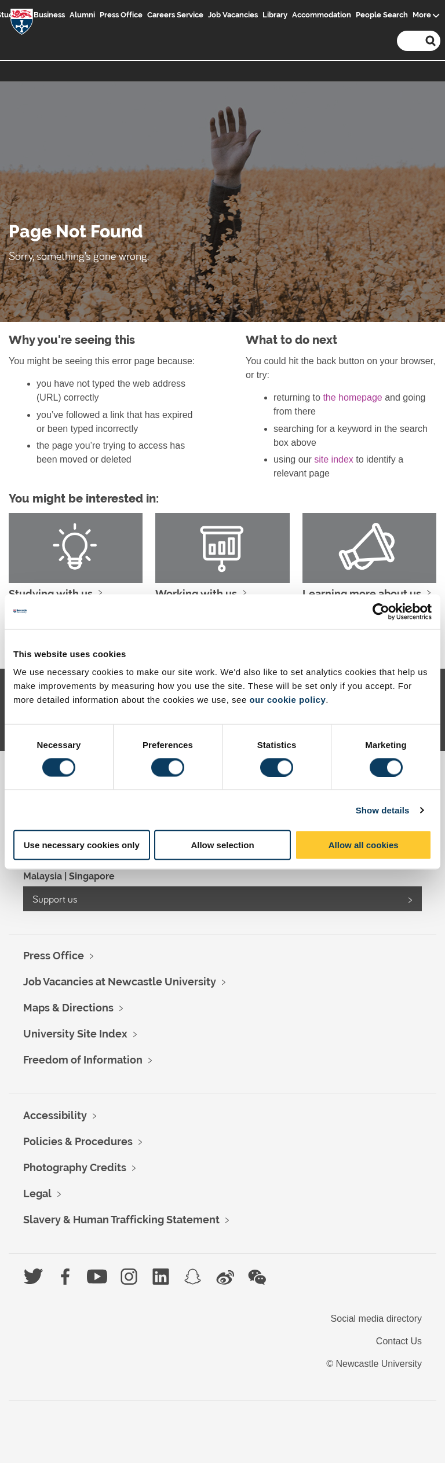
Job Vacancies (233, 14)
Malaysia (42, 876)
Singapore (92, 876)
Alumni (82, 14)
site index (333, 459)
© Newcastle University (374, 1364)
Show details (383, 810)
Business (49, 14)
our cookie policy (287, 700)
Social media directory (376, 1318)
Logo (22, 24)
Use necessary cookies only (82, 845)
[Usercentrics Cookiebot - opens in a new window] (381, 611)
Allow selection (222, 845)
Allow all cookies (364, 845)
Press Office (121, 14)
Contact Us (399, 1341)
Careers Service (175, 14)
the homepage (352, 397)
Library (274, 14)
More (422, 14)
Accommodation (321, 14)
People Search (382, 14)
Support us (55, 898)
